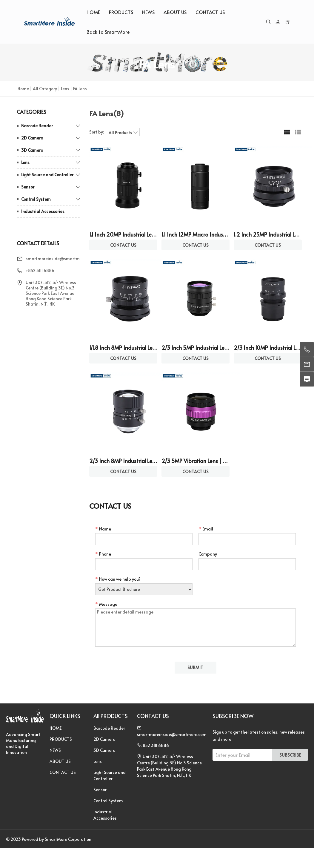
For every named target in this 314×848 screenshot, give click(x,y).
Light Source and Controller (47, 174)
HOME (93, 12)
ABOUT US (175, 12)
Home (23, 88)
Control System (36, 199)
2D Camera (32, 138)
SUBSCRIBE (290, 755)
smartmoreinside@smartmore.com (60, 258)
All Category (45, 88)
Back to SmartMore (108, 31)
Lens (65, 88)
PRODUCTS (121, 12)
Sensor (27, 187)
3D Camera (32, 150)
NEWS (148, 12)
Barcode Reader (37, 125)
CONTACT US (210, 12)
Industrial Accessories (42, 211)
